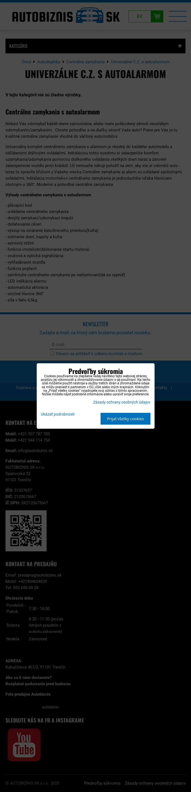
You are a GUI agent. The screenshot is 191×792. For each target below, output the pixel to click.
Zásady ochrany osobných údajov (121, 402)
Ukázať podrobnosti (58, 414)
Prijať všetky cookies (125, 418)
